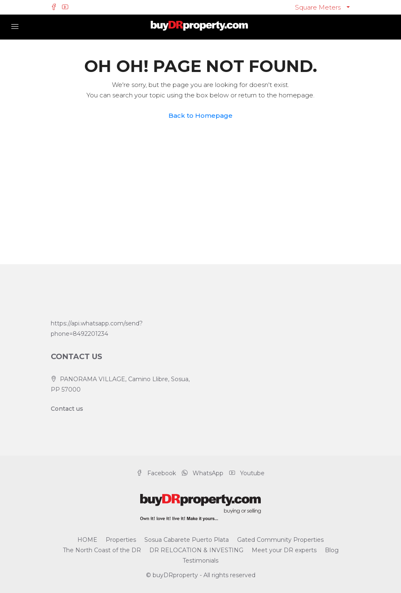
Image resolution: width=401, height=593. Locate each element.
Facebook (157, 473)
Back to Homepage (200, 115)
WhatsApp (203, 473)
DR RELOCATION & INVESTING (196, 550)
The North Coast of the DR (102, 550)
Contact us (67, 408)
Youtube (247, 473)
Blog (332, 550)
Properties (121, 539)
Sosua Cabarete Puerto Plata (186, 539)
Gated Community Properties (280, 539)
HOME (87, 539)
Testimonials (200, 560)
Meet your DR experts (284, 550)
